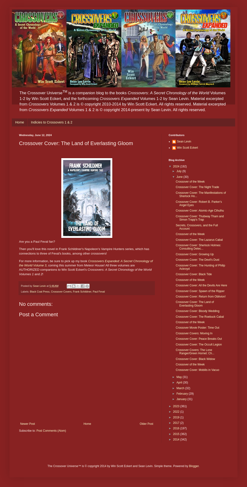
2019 (176, 417)
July (179, 171)
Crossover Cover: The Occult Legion (199, 344)
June (179, 177)
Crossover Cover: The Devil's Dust (197, 259)
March (180, 388)
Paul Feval (99, 291)
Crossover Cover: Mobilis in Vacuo (197, 370)
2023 (176, 406)
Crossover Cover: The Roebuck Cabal (200, 316)
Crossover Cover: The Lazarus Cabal (199, 239)
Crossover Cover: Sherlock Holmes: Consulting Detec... (198, 247)
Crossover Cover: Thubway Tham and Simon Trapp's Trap (200, 218)
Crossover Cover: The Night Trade (197, 187)
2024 (176, 166)
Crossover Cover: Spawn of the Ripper (200, 291)
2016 (176, 428)
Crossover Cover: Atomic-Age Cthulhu (200, 210)
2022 (176, 411)
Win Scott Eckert (187, 147)
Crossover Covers (61, 291)
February (182, 393)
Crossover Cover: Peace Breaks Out (199, 338)
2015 (176, 434)
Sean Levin (184, 141)
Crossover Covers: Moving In (194, 333)
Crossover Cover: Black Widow (195, 359)
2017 (176, 423)
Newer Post (27, 424)
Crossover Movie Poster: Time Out (197, 327)
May (179, 377)
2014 (176, 439)
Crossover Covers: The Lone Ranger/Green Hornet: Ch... (195, 351)
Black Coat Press (40, 291)
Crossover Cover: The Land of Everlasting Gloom (195, 303)
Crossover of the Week (190, 181)
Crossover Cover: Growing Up (195, 254)
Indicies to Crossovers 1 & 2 (51, 122)
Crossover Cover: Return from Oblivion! (201, 296)
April (179, 382)
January (181, 399)
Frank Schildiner (82, 291)
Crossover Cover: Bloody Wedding (197, 311)
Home (19, 122)
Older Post (146, 424)
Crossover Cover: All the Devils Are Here (201, 285)
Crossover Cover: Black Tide (194, 274)
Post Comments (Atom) (51, 430)
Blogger (194, 466)
